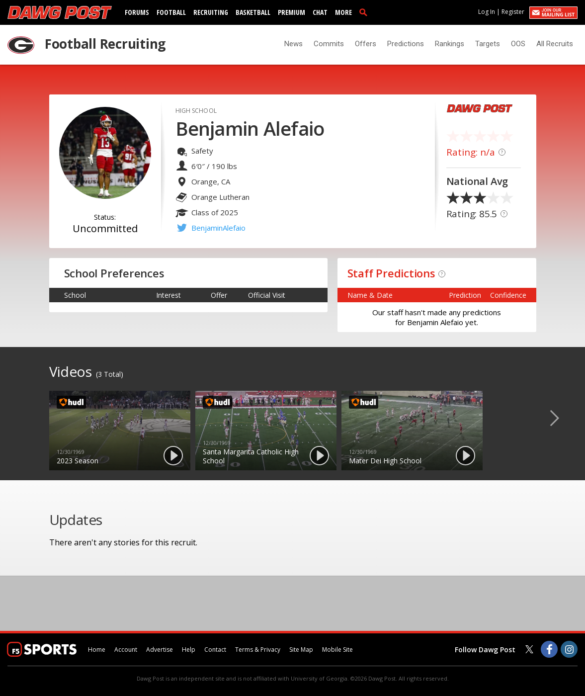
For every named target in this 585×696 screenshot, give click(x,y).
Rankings (449, 43)
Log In (486, 11)
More (343, 12)
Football (171, 12)
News (293, 43)
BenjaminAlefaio (218, 228)
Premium (291, 12)
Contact (215, 649)
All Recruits (554, 43)
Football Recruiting (105, 44)
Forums (137, 12)
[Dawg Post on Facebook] (549, 649)
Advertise (159, 649)
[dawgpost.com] (59, 12)
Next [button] (562, 417)
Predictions (405, 43)
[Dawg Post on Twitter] (529, 649)
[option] (119, 430)
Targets (487, 43)
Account (125, 649)
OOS (518, 43)
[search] (365, 12)
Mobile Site (337, 649)
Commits (329, 43)
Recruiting (210, 12)
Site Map (301, 649)
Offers (365, 43)
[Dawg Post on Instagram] (569, 649)
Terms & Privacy (257, 649)
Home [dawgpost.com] (96, 649)
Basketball (253, 12)
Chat (320, 12)
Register (512, 11)
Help (188, 649)
